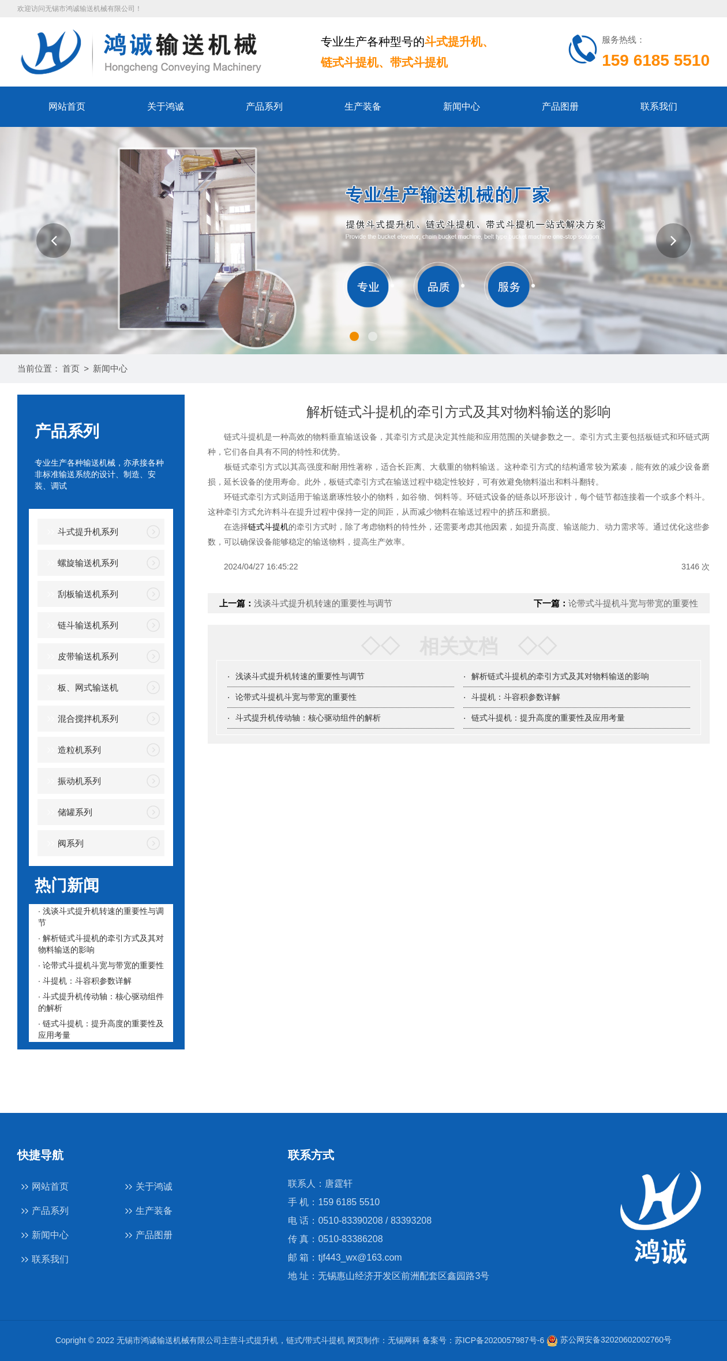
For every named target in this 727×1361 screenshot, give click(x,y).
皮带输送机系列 (80, 657)
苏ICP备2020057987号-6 (500, 1339)
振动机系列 (72, 781)
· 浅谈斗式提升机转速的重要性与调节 (101, 916)
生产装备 (362, 106)
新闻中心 (461, 106)
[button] (53, 240)
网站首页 (66, 106)
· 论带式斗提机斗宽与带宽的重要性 (101, 965)
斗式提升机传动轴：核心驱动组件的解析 (308, 717)
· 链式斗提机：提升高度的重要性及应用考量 (101, 1029)
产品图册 (560, 106)
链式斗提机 (268, 526)
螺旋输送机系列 (80, 563)
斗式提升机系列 (80, 532)
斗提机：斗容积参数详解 (515, 697)
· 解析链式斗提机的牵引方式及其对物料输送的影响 (101, 943)
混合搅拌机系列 (80, 719)
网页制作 (363, 1339)
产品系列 (264, 106)
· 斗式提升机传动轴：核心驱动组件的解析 (101, 1002)
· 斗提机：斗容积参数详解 (85, 980)
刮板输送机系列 (80, 594)
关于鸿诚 (165, 106)
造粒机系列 (72, 750)
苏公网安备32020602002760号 (609, 1339)
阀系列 (63, 844)
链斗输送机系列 (80, 625)
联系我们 (658, 106)
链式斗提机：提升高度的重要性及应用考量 (548, 717)
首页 (71, 368)
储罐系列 (67, 812)
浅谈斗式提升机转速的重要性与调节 (323, 603)
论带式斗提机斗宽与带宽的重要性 (633, 603)
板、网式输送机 (80, 688)
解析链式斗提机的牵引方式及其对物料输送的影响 (560, 676)
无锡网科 (404, 1339)
